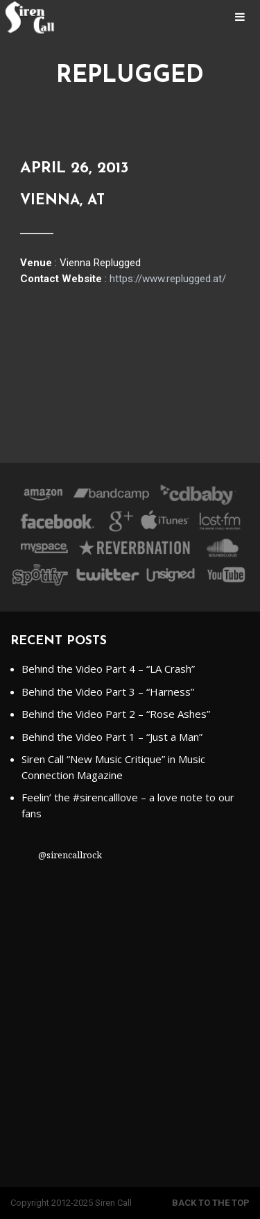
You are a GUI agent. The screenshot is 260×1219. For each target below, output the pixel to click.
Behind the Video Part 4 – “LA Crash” (108, 669)
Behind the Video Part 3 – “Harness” (107, 691)
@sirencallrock (70, 855)
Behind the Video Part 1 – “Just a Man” (111, 737)
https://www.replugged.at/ (168, 278)
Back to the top (211, 1202)
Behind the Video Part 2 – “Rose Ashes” (115, 714)
